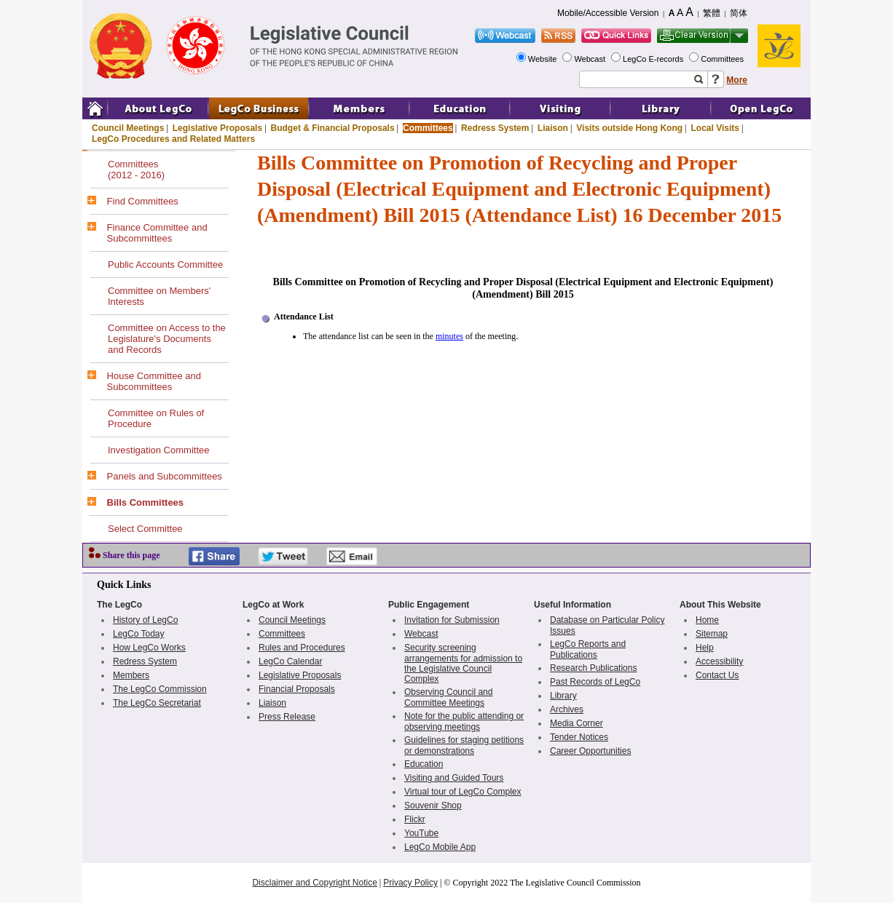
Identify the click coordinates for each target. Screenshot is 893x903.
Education (423, 764)
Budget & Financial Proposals (333, 128)
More (736, 80)
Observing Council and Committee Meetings (448, 697)
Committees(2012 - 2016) (136, 169)
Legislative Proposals (217, 128)
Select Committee (145, 528)
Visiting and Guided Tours (453, 778)
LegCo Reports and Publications (588, 649)
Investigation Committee (158, 450)
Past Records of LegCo (595, 682)
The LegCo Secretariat (157, 703)
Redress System (495, 128)
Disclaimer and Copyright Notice (314, 883)
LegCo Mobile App (440, 847)
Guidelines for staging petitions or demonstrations (464, 745)
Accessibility (719, 661)
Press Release (287, 717)
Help (705, 648)
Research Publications (593, 668)
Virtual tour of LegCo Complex (463, 792)
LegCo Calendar (290, 661)
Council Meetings (128, 128)
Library (563, 696)
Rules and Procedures (302, 648)
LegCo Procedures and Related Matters (173, 139)
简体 (738, 13)
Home (707, 620)
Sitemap (712, 634)
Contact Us (717, 675)
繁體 (711, 13)
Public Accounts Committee (165, 264)
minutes (449, 336)
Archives (566, 709)
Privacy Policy (410, 883)
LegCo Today (139, 634)
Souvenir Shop (433, 805)
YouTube (421, 833)
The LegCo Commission (160, 689)
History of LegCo (145, 620)
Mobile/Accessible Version (607, 13)
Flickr (414, 819)
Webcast (590, 59)
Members (131, 675)
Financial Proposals (297, 689)
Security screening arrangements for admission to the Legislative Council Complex (463, 663)
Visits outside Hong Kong (629, 128)
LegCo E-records (654, 59)
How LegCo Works (149, 648)
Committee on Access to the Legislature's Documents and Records (167, 338)
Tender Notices (579, 737)
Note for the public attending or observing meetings (464, 721)
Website (543, 59)
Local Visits (715, 128)
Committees (723, 59)
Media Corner (576, 723)
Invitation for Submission (452, 620)
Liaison (553, 128)
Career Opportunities (590, 751)
